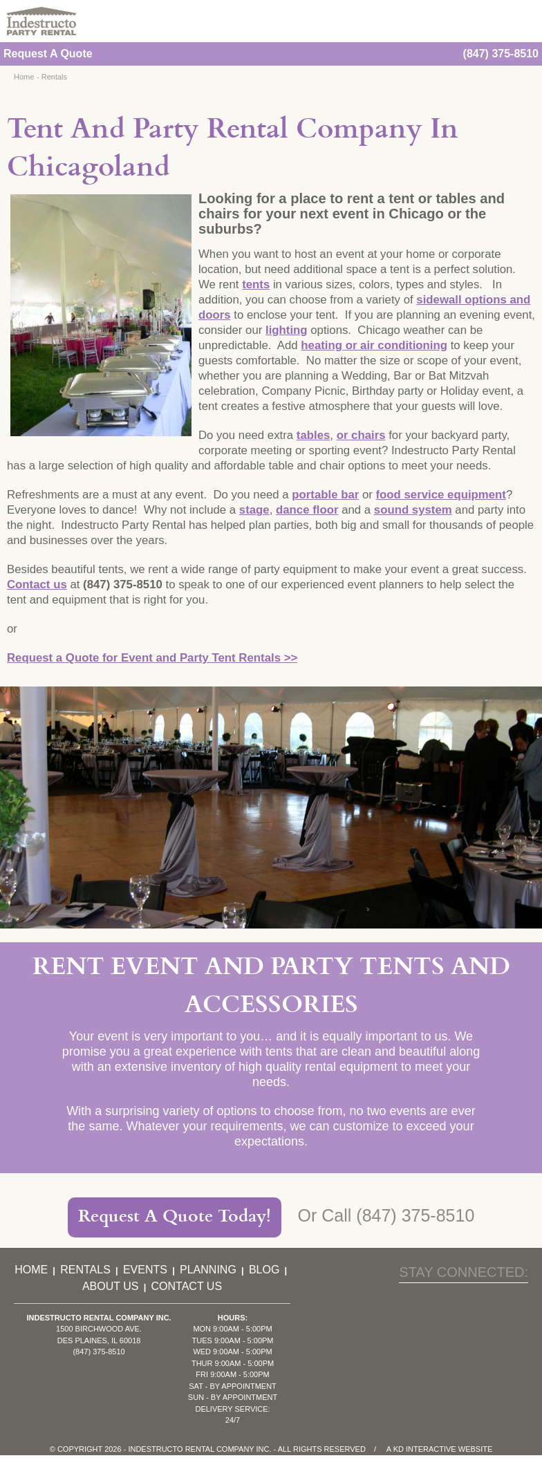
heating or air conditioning (374, 345)
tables (313, 435)
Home (24, 77)
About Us (110, 1286)
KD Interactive (424, 1449)
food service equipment (441, 494)
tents (256, 284)
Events (145, 1269)
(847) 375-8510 (501, 53)
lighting (286, 330)
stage (254, 509)
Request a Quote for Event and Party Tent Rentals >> (152, 657)
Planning (208, 1269)
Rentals (54, 77)
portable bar (325, 494)
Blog (264, 1269)
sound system (413, 509)
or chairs (361, 435)
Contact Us (187, 1286)
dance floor (307, 509)
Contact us (37, 584)
